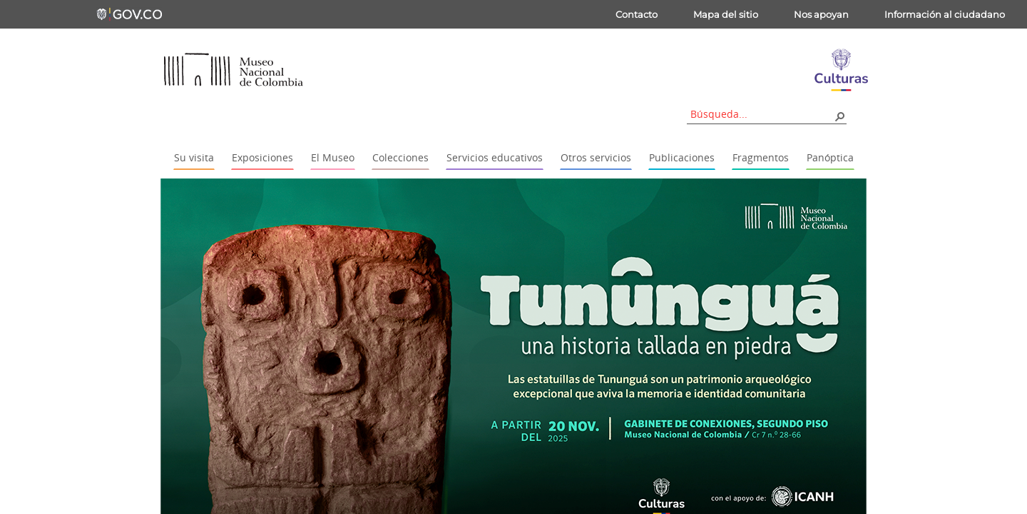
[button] (839, 116)
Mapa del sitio (725, 14)
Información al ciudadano (944, 14)
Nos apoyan (821, 14)
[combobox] (761, 114)
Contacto (636, 14)
